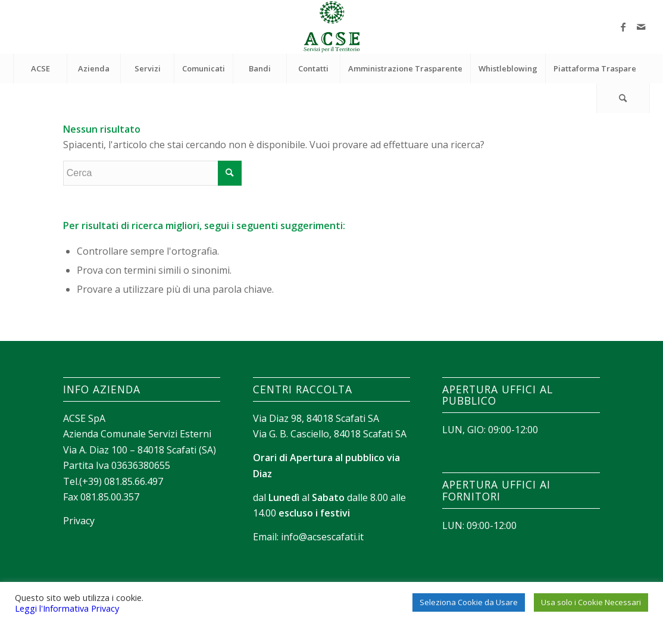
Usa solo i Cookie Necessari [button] (591, 602)
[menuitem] (40, 68)
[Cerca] (623, 98)
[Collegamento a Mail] (641, 27)
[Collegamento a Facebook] (623, 27)
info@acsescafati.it (322, 536)
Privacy (79, 520)
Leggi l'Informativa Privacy (67, 608)
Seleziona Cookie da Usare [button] (469, 602)
